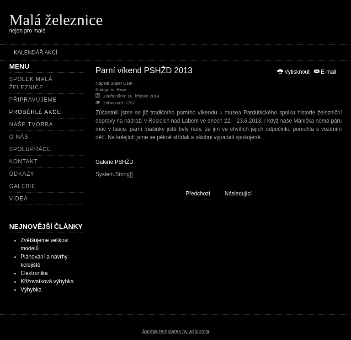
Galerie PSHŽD (114, 162)
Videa (18, 198)
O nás (18, 137)
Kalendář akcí (35, 52)
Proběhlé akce (35, 112)
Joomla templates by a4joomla (176, 331)
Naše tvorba (31, 124)
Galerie (22, 186)
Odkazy (21, 174)
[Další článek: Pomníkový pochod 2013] (242, 193)
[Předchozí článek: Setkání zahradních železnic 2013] (194, 193)
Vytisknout (294, 72)
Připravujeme (33, 100)
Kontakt (23, 161)
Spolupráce (30, 149)
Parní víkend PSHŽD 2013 (144, 70)
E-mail (324, 72)
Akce (121, 89)
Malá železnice (56, 19)
